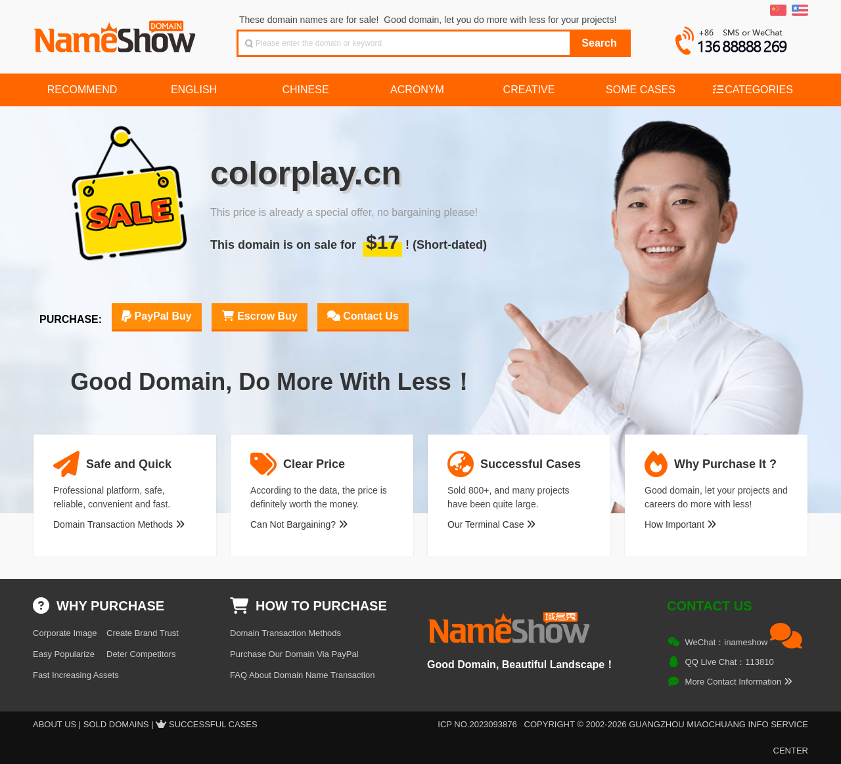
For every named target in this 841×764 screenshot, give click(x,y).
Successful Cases (213, 724)
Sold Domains (116, 724)
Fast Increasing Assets (76, 675)
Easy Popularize (64, 654)
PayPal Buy (157, 316)
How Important (680, 524)
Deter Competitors (140, 654)
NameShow (116, 32)
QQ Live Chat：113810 (729, 662)
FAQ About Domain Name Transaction (302, 675)
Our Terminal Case (491, 524)
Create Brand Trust (142, 633)
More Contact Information (738, 682)
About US (54, 724)
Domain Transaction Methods (119, 524)
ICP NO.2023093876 (477, 724)
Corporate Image (65, 633)
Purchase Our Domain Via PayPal (294, 654)
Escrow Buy (259, 316)
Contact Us (363, 316)
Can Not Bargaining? (299, 524)
